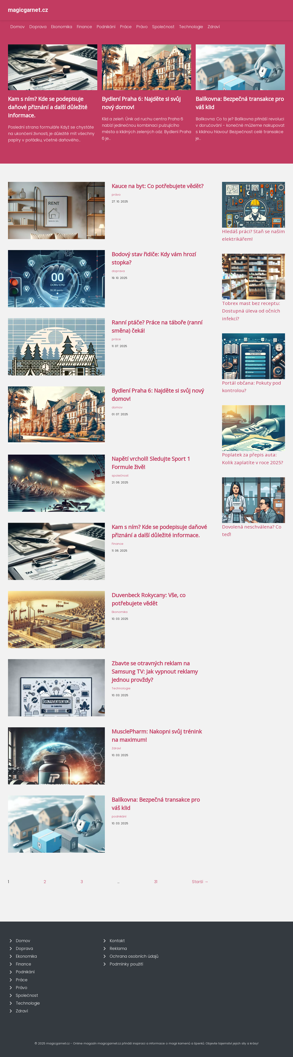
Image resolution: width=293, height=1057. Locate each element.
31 (155, 881)
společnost (120, 475)
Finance (84, 27)
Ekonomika (61, 27)
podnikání (119, 816)
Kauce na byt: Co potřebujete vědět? (157, 186)
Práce (126, 27)
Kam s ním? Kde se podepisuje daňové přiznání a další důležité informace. (47, 107)
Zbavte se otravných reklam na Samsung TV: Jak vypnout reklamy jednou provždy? (155, 671)
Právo (142, 27)
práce (116, 339)
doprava (118, 271)
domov (117, 407)
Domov (17, 27)
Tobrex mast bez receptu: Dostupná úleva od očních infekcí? (251, 311)
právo (116, 195)
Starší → (200, 881)
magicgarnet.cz (28, 10)
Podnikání (106, 27)
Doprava (37, 27)
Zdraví (214, 27)
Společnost (163, 27)
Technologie (191, 27)
